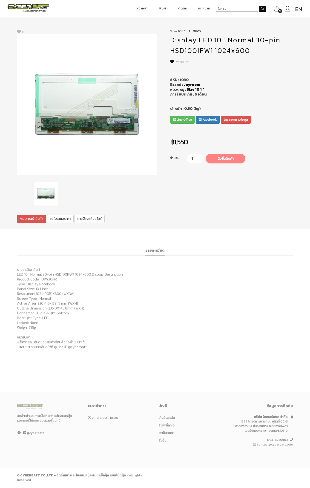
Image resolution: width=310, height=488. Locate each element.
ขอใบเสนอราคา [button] (60, 218)
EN (298, 9)
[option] (87, 104)
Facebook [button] (208, 119)
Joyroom (192, 84)
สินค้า (163, 8)
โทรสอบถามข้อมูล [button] (236, 119)
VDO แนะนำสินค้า (31, 218)
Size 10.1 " (180, 31)
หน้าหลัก (142, 8)
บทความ (204, 8)
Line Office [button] (182, 119)
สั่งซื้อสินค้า (226, 158)
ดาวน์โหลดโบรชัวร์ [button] (89, 218)
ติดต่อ (182, 8)
